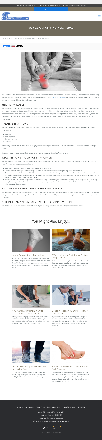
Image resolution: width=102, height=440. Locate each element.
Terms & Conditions (53, 407)
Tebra (59, 433)
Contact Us (81, 407)
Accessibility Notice (69, 407)
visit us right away (59, 97)
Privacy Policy (40, 407)
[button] (51, 9)
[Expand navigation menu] (99, 16)
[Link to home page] (15, 16)
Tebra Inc (30, 407)
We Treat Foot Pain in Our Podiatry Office (37, 38)
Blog (21, 38)
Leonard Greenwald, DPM (9, 38)
